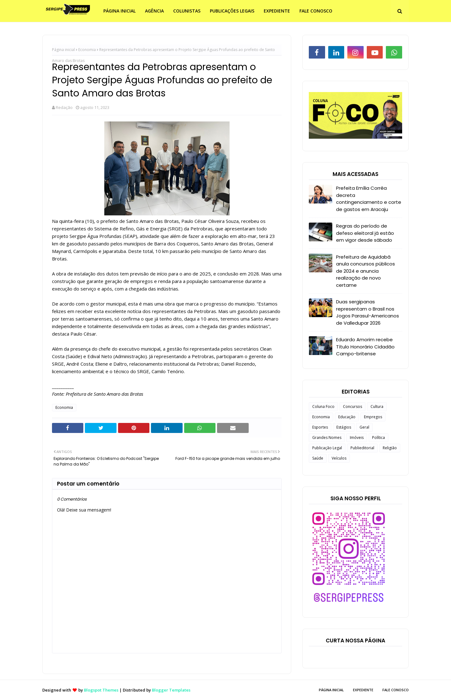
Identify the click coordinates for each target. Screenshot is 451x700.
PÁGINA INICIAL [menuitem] (119, 11)
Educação (346, 416)
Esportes (320, 427)
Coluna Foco (323, 406)
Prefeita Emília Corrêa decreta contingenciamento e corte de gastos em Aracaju (368, 199)
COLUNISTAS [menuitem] (186, 11)
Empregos (373, 416)
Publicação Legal (327, 447)
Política (378, 437)
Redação (64, 107)
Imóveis (357, 437)
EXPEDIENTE (363, 689)
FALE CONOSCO (395, 689)
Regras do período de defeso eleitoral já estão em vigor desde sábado (365, 233)
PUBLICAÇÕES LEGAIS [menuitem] (232, 11)
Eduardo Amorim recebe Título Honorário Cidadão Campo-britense (365, 346)
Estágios (343, 427)
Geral (364, 427)
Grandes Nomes (326, 437)
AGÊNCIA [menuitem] (154, 11)
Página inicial (63, 49)
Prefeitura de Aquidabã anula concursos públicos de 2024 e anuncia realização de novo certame (365, 271)
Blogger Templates (171, 690)
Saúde (317, 458)
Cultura (377, 406)
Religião (390, 447)
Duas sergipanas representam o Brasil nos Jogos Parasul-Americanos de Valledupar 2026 (367, 312)
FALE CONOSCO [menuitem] (315, 11)
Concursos (352, 406)
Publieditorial (362, 447)
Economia (87, 49)
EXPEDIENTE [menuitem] (277, 11)
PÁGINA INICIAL (331, 689)
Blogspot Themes (101, 690)
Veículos (339, 458)
